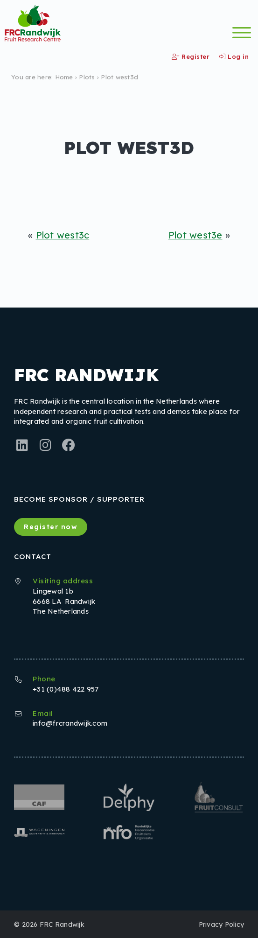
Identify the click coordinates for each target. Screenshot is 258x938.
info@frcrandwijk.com (70, 723)
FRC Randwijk (62, 924)
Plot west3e (195, 235)
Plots (87, 77)
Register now (50, 527)
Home (64, 77)
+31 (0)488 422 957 (66, 689)
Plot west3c (63, 235)
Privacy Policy (221, 924)
